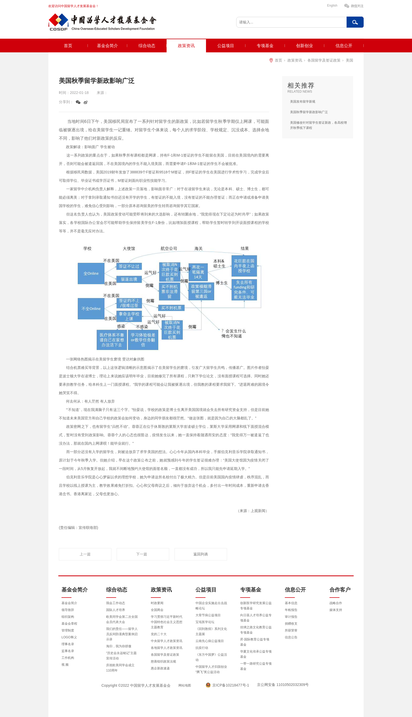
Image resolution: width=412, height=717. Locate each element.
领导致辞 (67, 610)
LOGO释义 (69, 637)
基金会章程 (69, 623)
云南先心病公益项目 (209, 641)
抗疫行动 (201, 648)
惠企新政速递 (160, 668)
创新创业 (304, 45)
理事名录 (67, 644)
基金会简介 (107, 45)
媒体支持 (335, 610)
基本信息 (291, 603)
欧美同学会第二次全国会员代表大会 (122, 619)
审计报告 (291, 617)
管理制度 (67, 630)
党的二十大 (159, 634)
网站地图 (184, 685)
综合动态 (146, 45)
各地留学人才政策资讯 (166, 648)
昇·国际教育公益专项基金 (254, 642)
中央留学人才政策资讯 (166, 641)
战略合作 (335, 603)
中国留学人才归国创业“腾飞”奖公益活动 (211, 669)
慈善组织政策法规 (163, 661)
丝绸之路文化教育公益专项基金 (256, 629)
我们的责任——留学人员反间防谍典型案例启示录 (122, 634)
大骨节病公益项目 (208, 615)
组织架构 (67, 617)
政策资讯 (186, 45)
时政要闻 (157, 603)
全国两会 (157, 610)
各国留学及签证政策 (324, 60)
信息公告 (291, 637)
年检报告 (291, 610)
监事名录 (67, 651)
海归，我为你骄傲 (118, 646)
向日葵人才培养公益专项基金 (256, 617)
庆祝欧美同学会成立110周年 (120, 667)
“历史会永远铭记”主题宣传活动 (121, 655)
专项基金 (265, 45)
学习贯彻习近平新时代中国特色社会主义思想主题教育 (166, 622)
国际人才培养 (115, 610)
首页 (68, 45)
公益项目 (225, 45)
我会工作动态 (115, 603)
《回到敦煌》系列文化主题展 (211, 631)
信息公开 (344, 45)
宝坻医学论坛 (204, 622)
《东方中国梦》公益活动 (211, 657)
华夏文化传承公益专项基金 (256, 654)
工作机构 (67, 658)
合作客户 (340, 590)
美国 (349, 60)
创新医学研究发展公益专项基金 (256, 605)
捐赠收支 (291, 623)
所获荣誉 (291, 630)
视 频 (65, 664)
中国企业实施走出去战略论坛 (211, 605)
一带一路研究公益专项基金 (256, 666)
